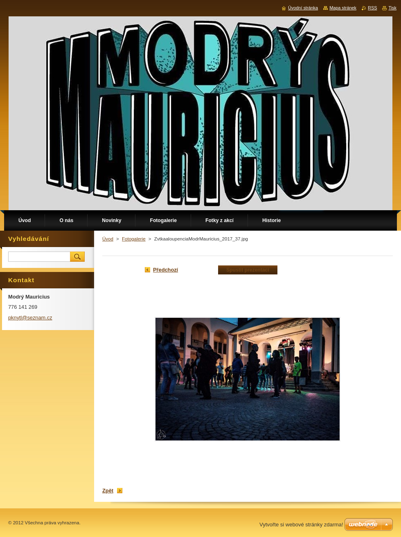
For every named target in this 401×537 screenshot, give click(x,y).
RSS (372, 7)
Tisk (392, 7)
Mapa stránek (342, 7)
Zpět (107, 491)
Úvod (107, 238)
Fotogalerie (134, 238)
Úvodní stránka (303, 7)
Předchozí (165, 270)
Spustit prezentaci (247, 270)
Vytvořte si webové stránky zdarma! (301, 524)
